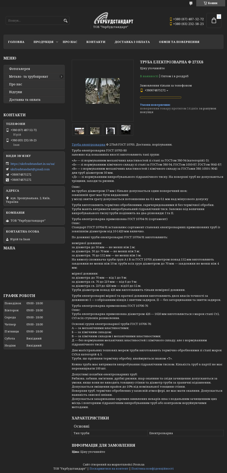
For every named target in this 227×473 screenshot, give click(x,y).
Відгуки (15, 92)
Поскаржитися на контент (108, 469)
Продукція (43, 42)
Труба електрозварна (88, 144)
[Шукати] (65, 21)
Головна (16, 42)
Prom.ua (138, 464)
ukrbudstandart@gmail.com (30, 169)
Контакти (95, 42)
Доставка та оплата (25, 100)
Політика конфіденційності (152, 469)
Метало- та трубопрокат (28, 76)
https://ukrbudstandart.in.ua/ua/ (32, 164)
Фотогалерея (19, 69)
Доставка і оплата (132, 42)
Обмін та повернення (179, 42)
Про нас (70, 42)
